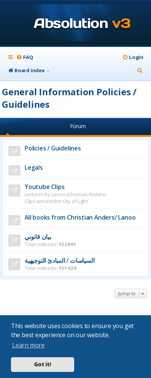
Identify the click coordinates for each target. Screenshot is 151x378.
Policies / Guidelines (53, 148)
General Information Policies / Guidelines (69, 97)
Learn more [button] (28, 345)
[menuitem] (24, 57)
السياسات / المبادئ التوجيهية (59, 260)
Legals (34, 167)
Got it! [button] (42, 364)
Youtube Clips (44, 187)
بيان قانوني (38, 236)
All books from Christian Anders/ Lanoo (80, 217)
